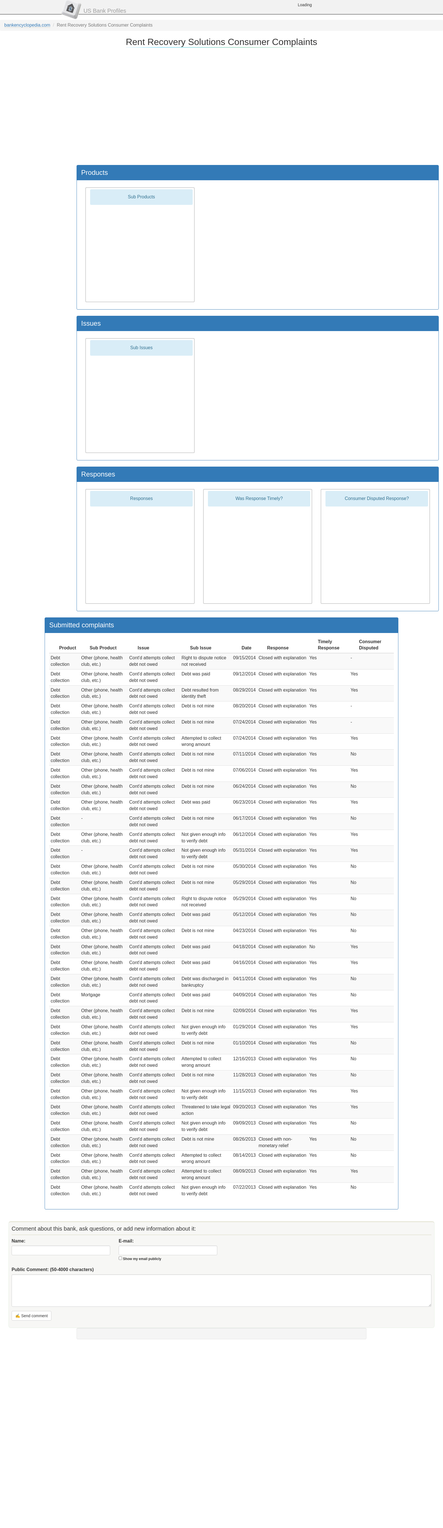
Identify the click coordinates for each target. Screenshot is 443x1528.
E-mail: (126, 1241)
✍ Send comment (31, 1316)
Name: (18, 1241)
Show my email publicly (142, 1259)
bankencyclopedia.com (27, 25)
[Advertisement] (221, 105)
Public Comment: (53, 1269)
